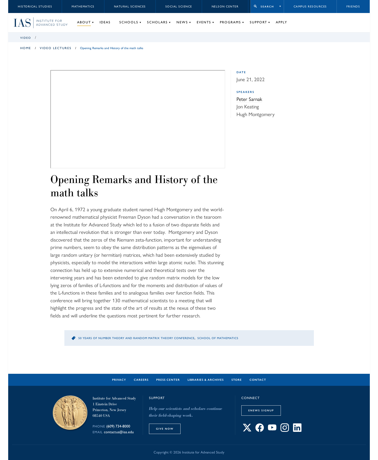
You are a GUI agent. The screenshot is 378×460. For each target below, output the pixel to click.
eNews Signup (261, 410)
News (182, 22)
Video (25, 37)
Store (236, 379)
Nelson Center (225, 6)
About (84, 22)
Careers (141, 379)
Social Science (178, 6)
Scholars (157, 22)
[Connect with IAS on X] (247, 430)
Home (25, 48)
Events (204, 22)
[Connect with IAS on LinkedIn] (297, 430)
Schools (128, 22)
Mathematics (83, 6)
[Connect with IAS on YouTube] (272, 430)
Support (258, 22)
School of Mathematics (217, 338)
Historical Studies (35, 6)
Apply (281, 22)
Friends (353, 6)
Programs (230, 22)
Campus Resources (310, 6)
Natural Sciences (130, 6)
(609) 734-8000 (118, 426)
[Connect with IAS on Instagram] (284, 430)
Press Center (168, 379)
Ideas (105, 22)
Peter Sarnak (249, 98)
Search (267, 6)
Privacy (119, 379)
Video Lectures (55, 48)
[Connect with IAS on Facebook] (259, 430)
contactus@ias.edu (119, 432)
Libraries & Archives (206, 379)
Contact (258, 379)
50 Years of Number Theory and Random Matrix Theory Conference (136, 338)
